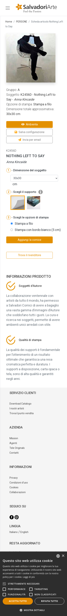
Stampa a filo (24, 223)
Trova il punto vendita (21, 413)
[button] (33, 610)
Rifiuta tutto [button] (49, 601)
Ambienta (29, 124)
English (24, 532)
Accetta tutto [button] (18, 601)
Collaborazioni (17, 492)
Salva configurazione (29, 132)
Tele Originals (17, 448)
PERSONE (21, 21)
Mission (13, 438)
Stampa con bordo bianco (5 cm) (38, 230)
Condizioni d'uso (18, 482)
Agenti (13, 443)
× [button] (63, 556)
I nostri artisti (16, 408)
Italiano (13, 532)
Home (8, 21)
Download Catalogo (20, 403)
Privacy (13, 477)
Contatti (14, 452)
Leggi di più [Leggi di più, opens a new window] (29, 576)
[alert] (33, 584)
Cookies (13, 487)
